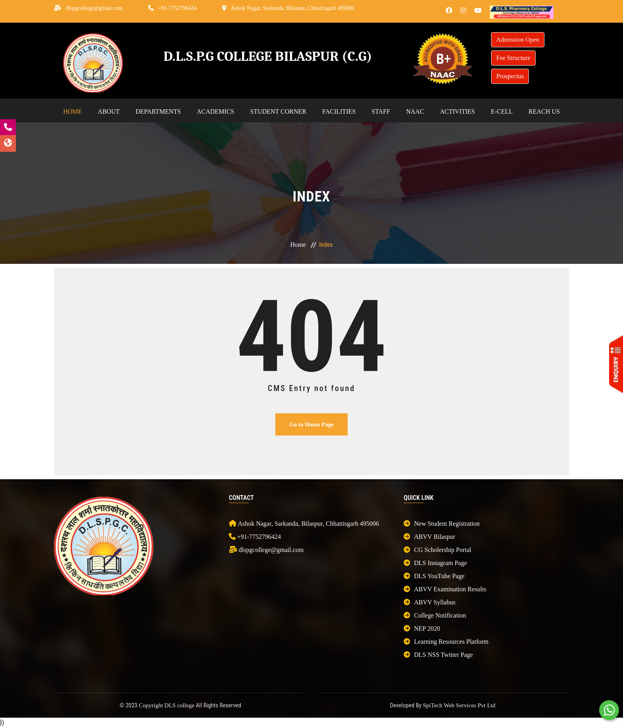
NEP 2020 (422, 628)
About (109, 111)
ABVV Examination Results (445, 589)
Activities (457, 111)
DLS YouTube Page (434, 576)
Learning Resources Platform (446, 641)
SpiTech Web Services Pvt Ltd (459, 705)
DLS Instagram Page (435, 563)
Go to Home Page (311, 424)
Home (72, 111)
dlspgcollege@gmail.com (94, 8)
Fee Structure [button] (513, 57)
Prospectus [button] (510, 76)
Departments (158, 111)
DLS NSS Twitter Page (438, 654)
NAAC (415, 111)
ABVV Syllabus (429, 602)
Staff (380, 111)
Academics (215, 111)
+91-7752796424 (177, 8)
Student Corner (278, 111)
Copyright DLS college (167, 705)
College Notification (435, 615)
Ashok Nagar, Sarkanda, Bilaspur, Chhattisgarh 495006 (292, 8)
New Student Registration (442, 523)
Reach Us (544, 111)
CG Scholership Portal (437, 549)
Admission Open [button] (517, 39)
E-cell (502, 111)
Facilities (339, 111)
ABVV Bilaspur (429, 536)
